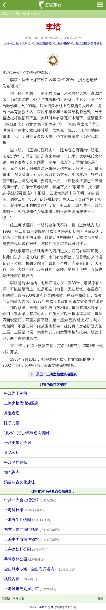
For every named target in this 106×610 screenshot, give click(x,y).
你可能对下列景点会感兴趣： (53, 491)
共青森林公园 (24, 559)
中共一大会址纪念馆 (30, 500)
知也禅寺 (11, 472)
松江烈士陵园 (15, 393)
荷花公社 (11, 452)
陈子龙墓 (11, 423)
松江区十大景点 (20, 43)
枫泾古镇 (20, 579)
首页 (5, 13)
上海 (15, 13)
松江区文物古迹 (41, 43)
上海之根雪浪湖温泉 (21, 403)
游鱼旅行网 (46, 607)
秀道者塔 (11, 413)
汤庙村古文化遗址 (19, 482)
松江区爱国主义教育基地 (86, 43)
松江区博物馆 (61, 43)
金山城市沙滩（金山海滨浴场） (39, 569)
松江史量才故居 (17, 443)
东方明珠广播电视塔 (31, 529)
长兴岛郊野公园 (26, 549)
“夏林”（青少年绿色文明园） (28, 433)
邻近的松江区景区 (53, 385)
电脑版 (5, 598)
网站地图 (18, 598)
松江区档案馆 (15, 462)
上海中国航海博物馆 (31, 539)
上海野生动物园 (27, 520)
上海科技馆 (24, 510)
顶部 (101, 598)
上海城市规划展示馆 (30, 589)
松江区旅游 (31, 13)
